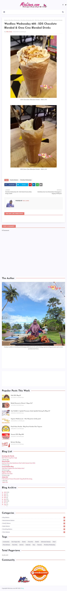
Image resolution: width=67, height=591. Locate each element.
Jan (5, 499)
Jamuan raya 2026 (7, 473)
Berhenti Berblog (15, 442)
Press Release (6, 545)
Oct (5, 503)
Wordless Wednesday (14, 20)
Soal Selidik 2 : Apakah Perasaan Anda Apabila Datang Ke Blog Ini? (30, 411)
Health (37, 541)
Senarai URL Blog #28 (17, 434)
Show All (5, 482)
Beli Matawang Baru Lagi (9, 458)
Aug (5, 504)
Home (6, 20)
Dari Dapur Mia (16, 541)
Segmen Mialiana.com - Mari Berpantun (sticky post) (26, 418)
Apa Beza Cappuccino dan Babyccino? (13, 468)
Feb (5, 497)
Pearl (54, 541)
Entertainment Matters (34, 520)
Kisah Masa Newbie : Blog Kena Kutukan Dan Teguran (26, 426)
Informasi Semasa (45, 541)
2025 (5, 492)
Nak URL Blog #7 (16, 395)
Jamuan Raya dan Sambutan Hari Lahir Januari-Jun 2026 (18, 463)
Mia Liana (9, 31)
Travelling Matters (34, 529)
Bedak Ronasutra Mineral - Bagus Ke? (22, 403)
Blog (22, 588)
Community (6, 541)
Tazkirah (28, 545)
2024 (5, 501)
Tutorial (39, 545)
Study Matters (34, 526)
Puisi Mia (14, 545)
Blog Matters (34, 517)
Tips (34, 545)
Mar (5, 496)
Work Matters (34, 532)
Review (21, 545)
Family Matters (14, 180)
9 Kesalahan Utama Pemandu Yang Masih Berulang (17, 479)
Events (24, 541)
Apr (5, 494)
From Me (30, 541)
